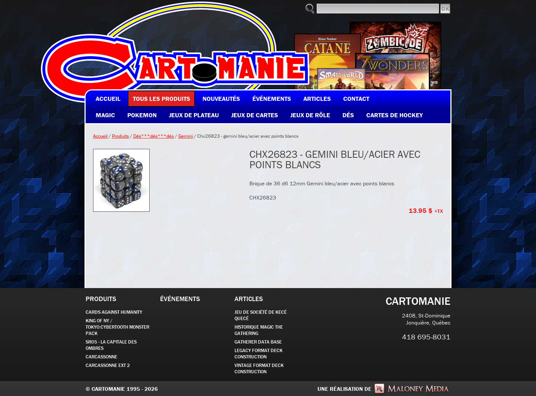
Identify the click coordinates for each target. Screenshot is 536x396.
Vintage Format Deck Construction (259, 368)
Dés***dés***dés (153, 136)
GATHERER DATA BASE (258, 342)
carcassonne (101, 357)
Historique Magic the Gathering (258, 330)
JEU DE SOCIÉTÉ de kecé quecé (260, 315)
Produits (120, 136)
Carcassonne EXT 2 (108, 365)
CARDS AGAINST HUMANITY (114, 312)
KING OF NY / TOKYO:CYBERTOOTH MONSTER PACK (117, 326)
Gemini (185, 136)
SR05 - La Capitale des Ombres (111, 345)
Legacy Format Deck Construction (258, 353)
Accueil (100, 136)
